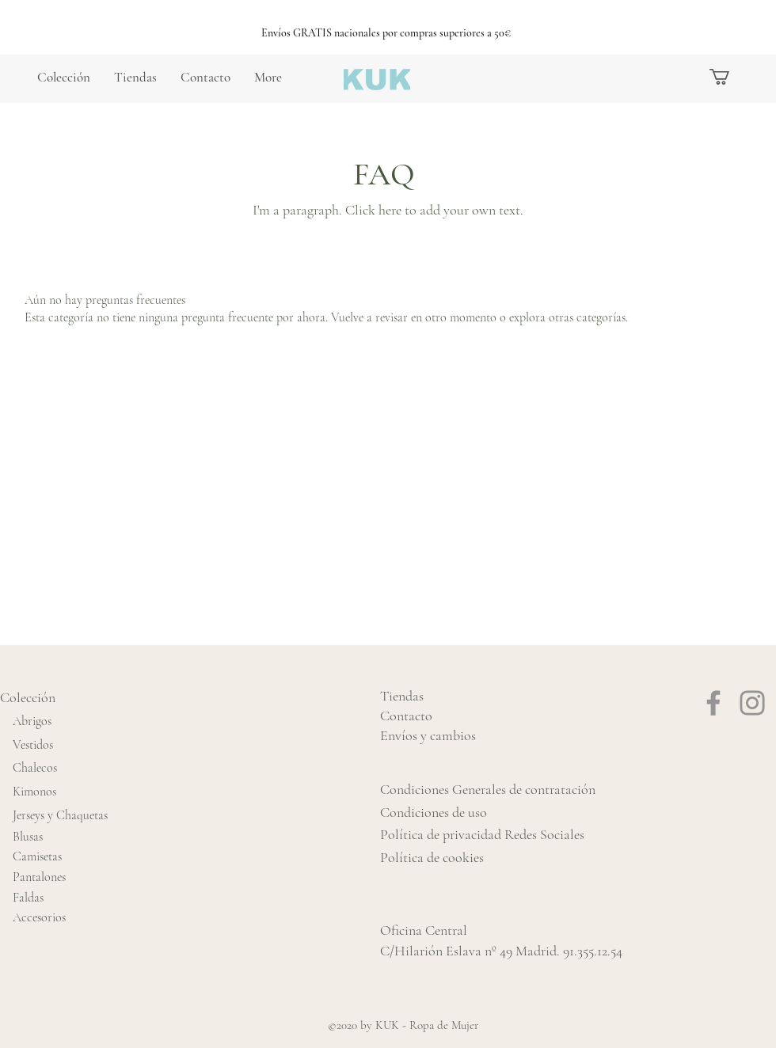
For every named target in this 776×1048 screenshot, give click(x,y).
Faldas (28, 898)
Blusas (28, 837)
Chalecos (35, 768)
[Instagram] (752, 703)
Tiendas (402, 695)
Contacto (406, 715)
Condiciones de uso (433, 812)
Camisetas (37, 856)
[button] (728, 77)
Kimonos (34, 791)
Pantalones (39, 877)
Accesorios (39, 917)
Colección (27, 697)
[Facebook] (713, 703)
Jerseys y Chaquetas (60, 815)
